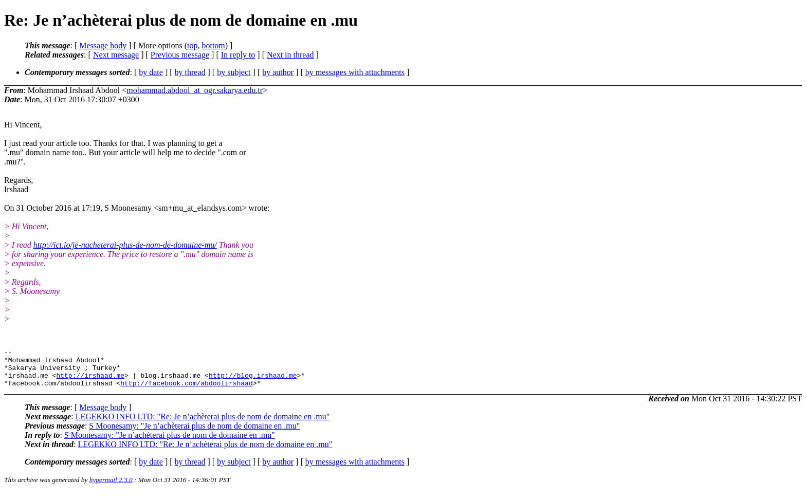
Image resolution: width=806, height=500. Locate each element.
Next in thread (290, 54)
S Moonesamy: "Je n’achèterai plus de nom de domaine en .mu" (194, 433)
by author (278, 72)
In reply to (238, 54)
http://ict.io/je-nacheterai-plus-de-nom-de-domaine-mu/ (125, 244)
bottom (213, 45)
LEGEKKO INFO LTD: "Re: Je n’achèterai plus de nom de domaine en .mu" (203, 424)
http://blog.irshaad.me (253, 381)
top (192, 45)
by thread (190, 72)
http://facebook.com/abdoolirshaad (186, 390)
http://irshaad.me (90, 381)
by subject (233, 72)
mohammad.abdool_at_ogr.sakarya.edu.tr (194, 90)
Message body (102, 45)
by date (151, 72)
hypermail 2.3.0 (111, 487)
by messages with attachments (355, 72)
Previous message (180, 54)
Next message (116, 54)
